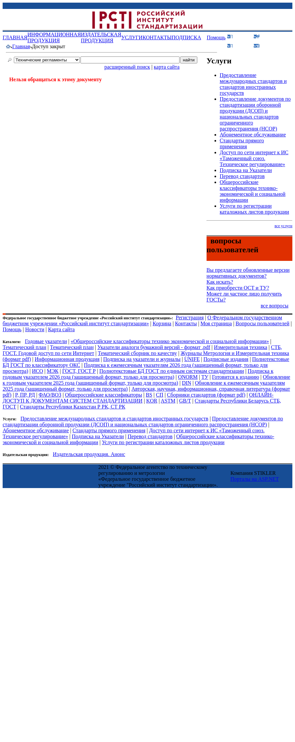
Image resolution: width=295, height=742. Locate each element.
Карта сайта (61, 329)
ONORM (188, 377)
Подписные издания (226, 359)
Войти (243, 36)
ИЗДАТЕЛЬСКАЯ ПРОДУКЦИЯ (101, 37)
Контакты (186, 323)
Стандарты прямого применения (242, 143)
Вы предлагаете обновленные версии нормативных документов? (248, 273)
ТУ (204, 377)
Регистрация (190, 317)
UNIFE (192, 359)
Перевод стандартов (242, 176)
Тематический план (24, 347)
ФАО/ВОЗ (50, 395)
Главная (21, 46)
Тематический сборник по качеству (137, 353)
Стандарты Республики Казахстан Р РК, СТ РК (72, 406)
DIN (186, 383)
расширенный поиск (127, 67)
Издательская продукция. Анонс (89, 454)
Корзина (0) (276, 45)
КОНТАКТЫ (157, 37)
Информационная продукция (67, 359)
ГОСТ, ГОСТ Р (78, 371)
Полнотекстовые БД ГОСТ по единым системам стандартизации (171, 371)
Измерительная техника (240, 347)
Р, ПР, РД (25, 395)
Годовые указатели (46, 341)
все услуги (283, 226)
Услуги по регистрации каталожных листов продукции (254, 209)
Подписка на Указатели (246, 170)
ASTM (168, 401)
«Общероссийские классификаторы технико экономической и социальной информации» (170, 341)
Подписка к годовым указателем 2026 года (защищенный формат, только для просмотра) (138, 374)
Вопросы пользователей (262, 323)
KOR (151, 401)
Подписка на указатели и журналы (141, 359)
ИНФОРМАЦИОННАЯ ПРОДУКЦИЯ (54, 37)
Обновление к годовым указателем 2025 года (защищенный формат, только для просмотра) (146, 380)
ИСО (37, 371)
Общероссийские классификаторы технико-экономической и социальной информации (252, 191)
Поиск (243, 45)
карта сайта (167, 67)
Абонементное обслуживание (253, 134)
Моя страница (216, 323)
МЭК (52, 371)
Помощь (216, 37)
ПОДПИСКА (186, 37)
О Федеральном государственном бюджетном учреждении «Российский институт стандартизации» (142, 320)
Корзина (162, 323)
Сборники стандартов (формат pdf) (206, 395)
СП (159, 395)
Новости (34, 329)
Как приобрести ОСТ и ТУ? (238, 288)
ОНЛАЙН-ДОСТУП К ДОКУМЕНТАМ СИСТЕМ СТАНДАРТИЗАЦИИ (138, 398)
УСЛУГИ (132, 37)
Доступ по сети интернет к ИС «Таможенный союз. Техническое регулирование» (254, 158)
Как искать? (220, 282)
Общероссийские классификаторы (103, 395)
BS (149, 395)
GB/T (185, 401)
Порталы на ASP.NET (254, 479)
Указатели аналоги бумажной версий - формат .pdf (153, 347)
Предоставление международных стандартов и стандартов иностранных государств (253, 84)
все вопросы (274, 305)
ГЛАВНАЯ (15, 37)
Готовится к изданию (235, 377)
